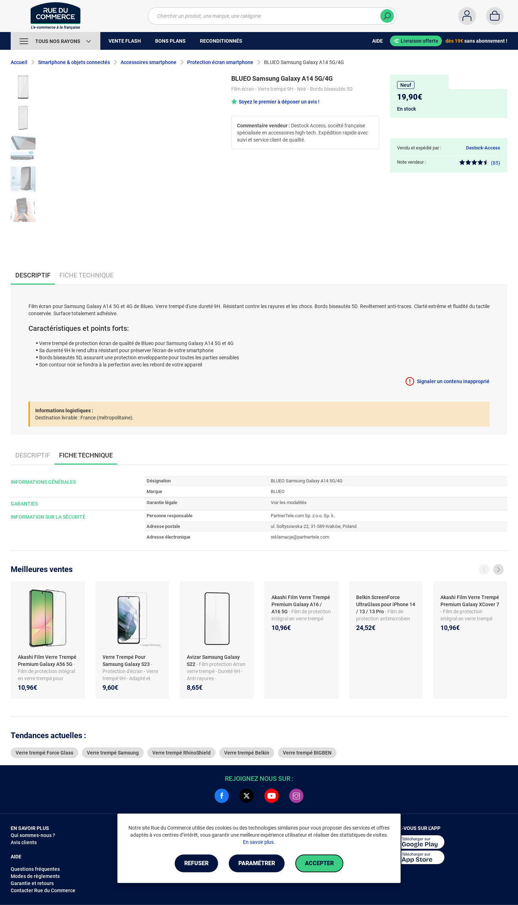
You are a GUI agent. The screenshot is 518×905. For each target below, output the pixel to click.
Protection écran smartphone (220, 62)
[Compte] (467, 16)
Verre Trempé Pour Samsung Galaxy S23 (126, 660)
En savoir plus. (259, 842)
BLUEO (278, 491)
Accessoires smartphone (148, 62)
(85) (479, 163)
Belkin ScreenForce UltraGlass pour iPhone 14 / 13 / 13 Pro (385, 604)
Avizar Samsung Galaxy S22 (213, 660)
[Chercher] (387, 16)
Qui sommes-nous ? (33, 835)
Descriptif (32, 455)
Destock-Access (483, 147)
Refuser (196, 863)
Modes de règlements (35, 876)
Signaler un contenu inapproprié (453, 381)
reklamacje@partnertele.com (300, 537)
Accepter (319, 863)
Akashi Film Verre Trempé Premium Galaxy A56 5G (47, 660)
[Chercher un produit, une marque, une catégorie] (272, 16)
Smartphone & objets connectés (74, 62)
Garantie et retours (32, 883)
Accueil (19, 62)
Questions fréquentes (35, 869)
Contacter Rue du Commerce (43, 890)
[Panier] (494, 16)
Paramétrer (256, 863)
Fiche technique (86, 275)
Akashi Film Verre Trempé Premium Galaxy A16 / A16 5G (300, 604)
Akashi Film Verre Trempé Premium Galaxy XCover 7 (469, 600)
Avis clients (24, 842)
